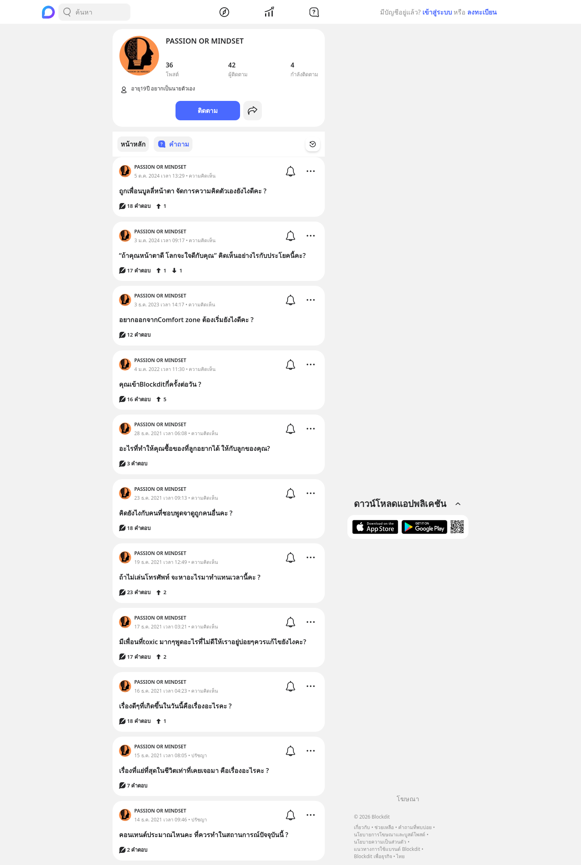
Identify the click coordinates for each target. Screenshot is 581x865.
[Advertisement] (407, 670)
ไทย (400, 856)
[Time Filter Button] (317, 144)
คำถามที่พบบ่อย (415, 827)
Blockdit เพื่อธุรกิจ (373, 856)
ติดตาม (208, 110)
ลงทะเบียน (482, 12)
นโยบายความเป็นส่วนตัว (380, 841)
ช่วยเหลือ (384, 827)
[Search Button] (67, 12)
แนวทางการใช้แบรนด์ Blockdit (387, 849)
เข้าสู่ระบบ (437, 12)
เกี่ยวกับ (362, 827)
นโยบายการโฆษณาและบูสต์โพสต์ (389, 834)
